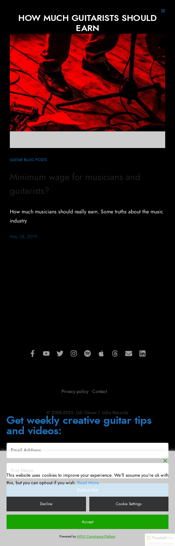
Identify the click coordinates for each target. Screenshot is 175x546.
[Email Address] (87, 450)
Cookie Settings (129, 504)
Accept (88, 522)
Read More (88, 483)
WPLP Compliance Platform (96, 536)
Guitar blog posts (28, 160)
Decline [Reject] (46, 504)
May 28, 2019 (23, 237)
